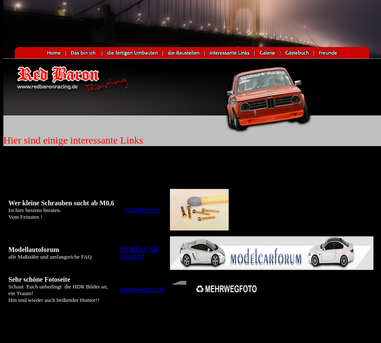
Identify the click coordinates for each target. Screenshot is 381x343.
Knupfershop (142, 209)
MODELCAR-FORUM (140, 253)
